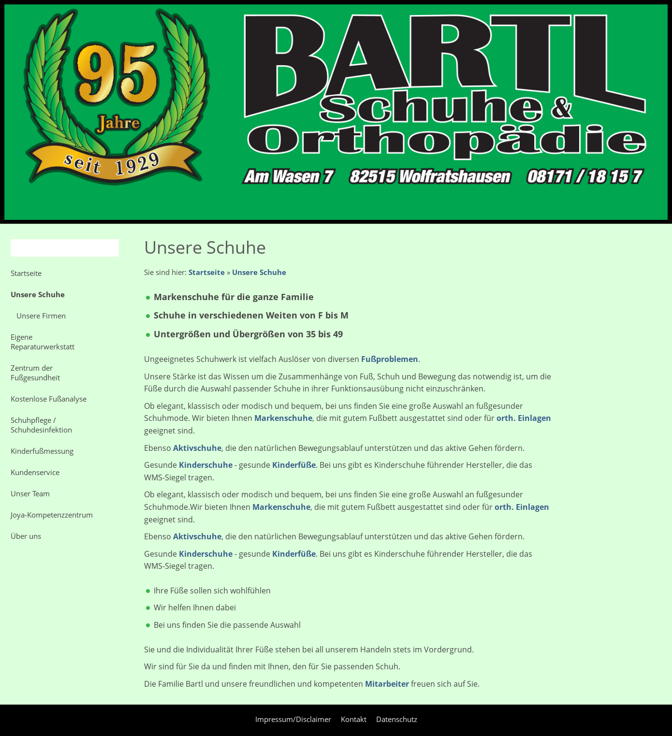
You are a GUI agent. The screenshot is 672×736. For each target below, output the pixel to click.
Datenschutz (396, 719)
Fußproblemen (389, 359)
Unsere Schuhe (259, 272)
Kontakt (353, 719)
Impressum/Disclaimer (293, 719)
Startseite (207, 272)
